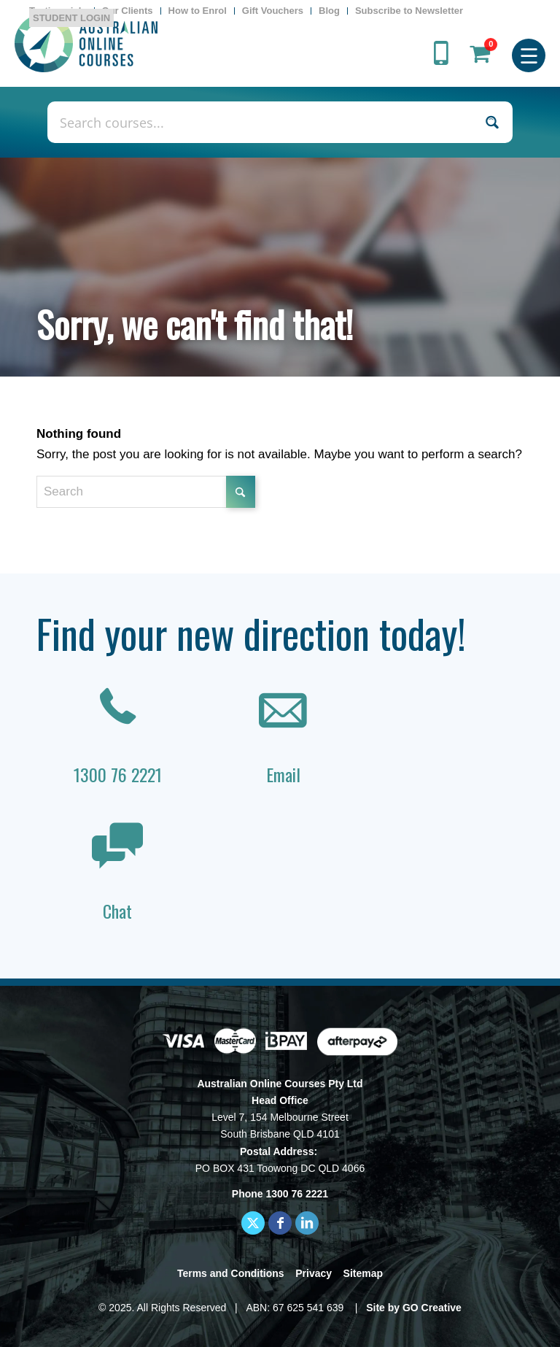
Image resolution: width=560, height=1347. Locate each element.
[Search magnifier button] (491, 122)
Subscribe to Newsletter (409, 10)
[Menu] (529, 54)
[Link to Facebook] (280, 1223)
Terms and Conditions (230, 1273)
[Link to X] (253, 1223)
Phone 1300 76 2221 (280, 1194)
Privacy (313, 1273)
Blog (329, 10)
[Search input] (264, 122)
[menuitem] (128, 11)
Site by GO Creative (414, 1307)
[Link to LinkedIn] (307, 1223)
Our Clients (127, 10)
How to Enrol (197, 10)
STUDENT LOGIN (71, 17)
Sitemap (363, 1273)
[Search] (145, 492)
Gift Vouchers (272, 10)
